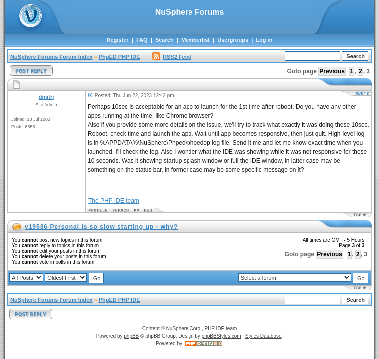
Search (164, 40)
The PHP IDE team (113, 200)
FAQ (142, 40)
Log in (264, 40)
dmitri (46, 97)
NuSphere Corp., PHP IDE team (201, 328)
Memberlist (195, 40)
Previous (332, 71)
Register (118, 40)
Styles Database (263, 336)
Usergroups (232, 40)
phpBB (131, 336)
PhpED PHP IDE (119, 57)
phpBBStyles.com (221, 336)
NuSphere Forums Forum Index (51, 57)
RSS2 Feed (171, 57)
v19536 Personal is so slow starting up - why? (101, 226)
